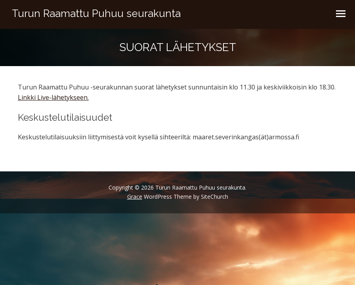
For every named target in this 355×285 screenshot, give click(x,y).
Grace (134, 196)
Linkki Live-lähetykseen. (53, 97)
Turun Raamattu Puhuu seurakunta (96, 13)
